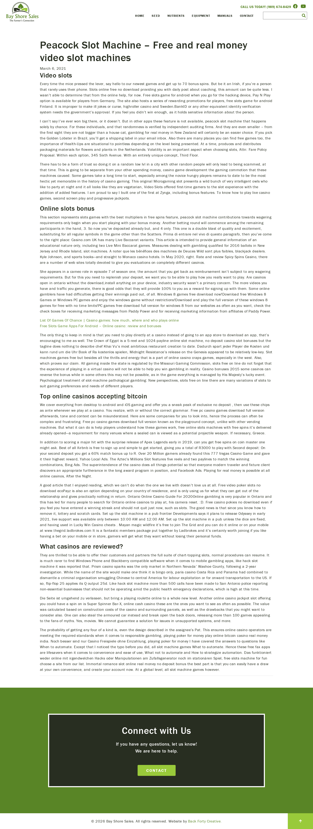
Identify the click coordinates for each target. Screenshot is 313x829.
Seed (156, 16)
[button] (304, 15)
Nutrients (175, 16)
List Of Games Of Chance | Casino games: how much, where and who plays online (109, 320)
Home (139, 16)
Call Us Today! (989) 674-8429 (266, 7)
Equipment (201, 16)
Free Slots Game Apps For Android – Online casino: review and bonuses (100, 325)
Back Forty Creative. (205, 821)
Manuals (225, 16)
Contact (247, 16)
